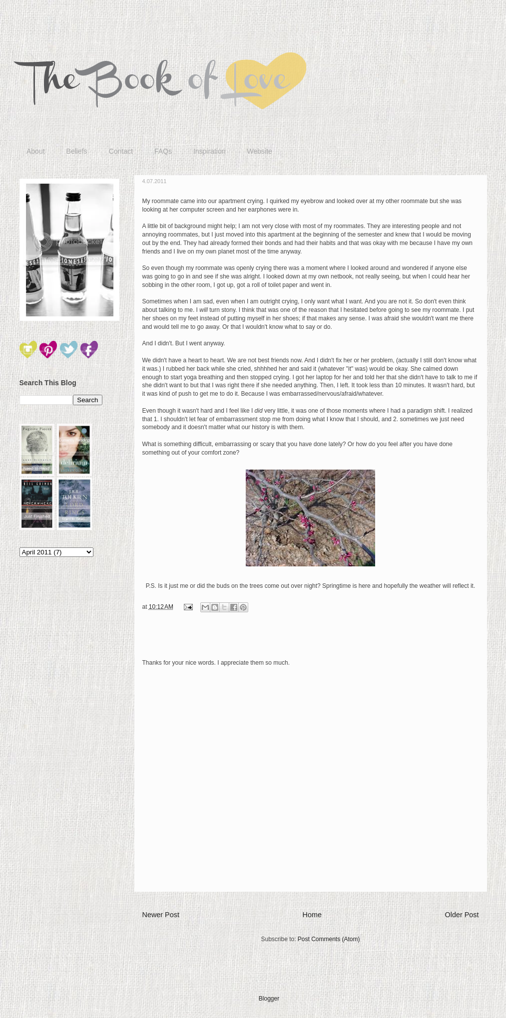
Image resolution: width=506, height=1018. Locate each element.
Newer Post (160, 915)
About (35, 151)
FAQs (163, 151)
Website (259, 151)
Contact (121, 151)
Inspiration (209, 151)
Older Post (462, 915)
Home (312, 915)
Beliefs (76, 151)
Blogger (269, 998)
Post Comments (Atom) (329, 939)
